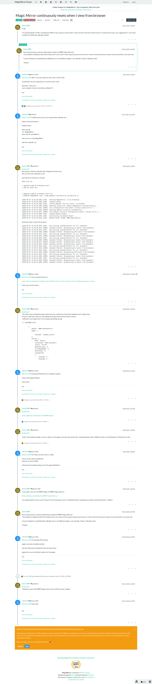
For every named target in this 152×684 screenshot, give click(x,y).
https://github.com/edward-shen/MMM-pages (38, 415)
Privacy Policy (79, 679)
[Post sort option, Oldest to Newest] (122, 20)
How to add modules (27, 96)
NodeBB (74, 677)
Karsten (91, 675)
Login (27, 646)
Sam (73, 675)
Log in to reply (131, 20)
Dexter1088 (26, 25)
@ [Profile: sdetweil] (25, 169)
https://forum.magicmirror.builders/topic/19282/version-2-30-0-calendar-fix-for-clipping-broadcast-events (58, 281)
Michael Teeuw (84, 673)
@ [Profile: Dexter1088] (27, 77)
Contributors (89, 677)
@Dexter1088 (33, 74)
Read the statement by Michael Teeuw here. (76, 9)
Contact (71, 679)
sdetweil (24, 74)
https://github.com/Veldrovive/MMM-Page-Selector (39, 496)
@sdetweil (32, 114)
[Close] (134, 629)
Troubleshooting (29, 20)
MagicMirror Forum (23, 2)
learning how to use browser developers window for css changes (39, 100)
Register (20, 646)
